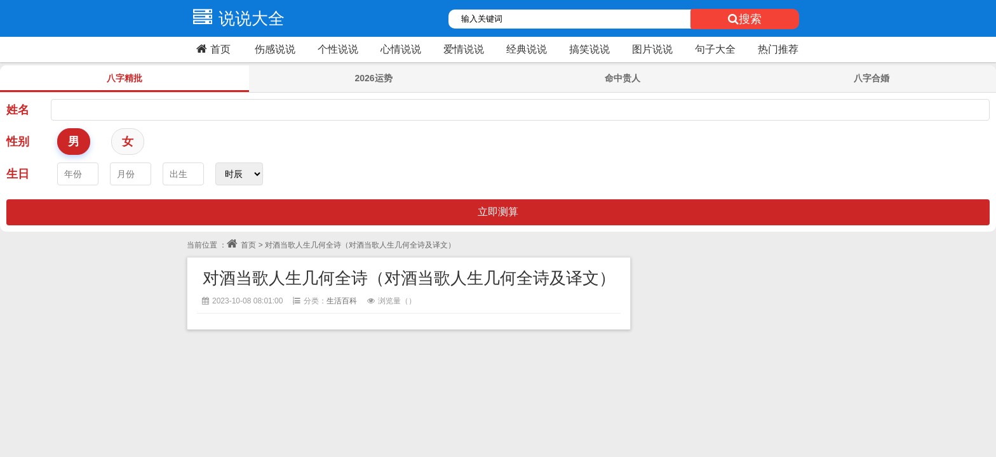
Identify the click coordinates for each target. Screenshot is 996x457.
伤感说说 (275, 49)
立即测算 (498, 211)
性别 (17, 141)
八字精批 (124, 78)
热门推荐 (778, 49)
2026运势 (373, 78)
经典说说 (526, 49)
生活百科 (341, 300)
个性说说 (338, 49)
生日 (17, 174)
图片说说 (652, 49)
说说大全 (236, 18)
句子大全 (715, 49)
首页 (212, 49)
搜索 (745, 19)
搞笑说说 (589, 49)
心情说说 (400, 49)
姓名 (17, 109)
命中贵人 (622, 78)
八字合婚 (871, 78)
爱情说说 (463, 49)
